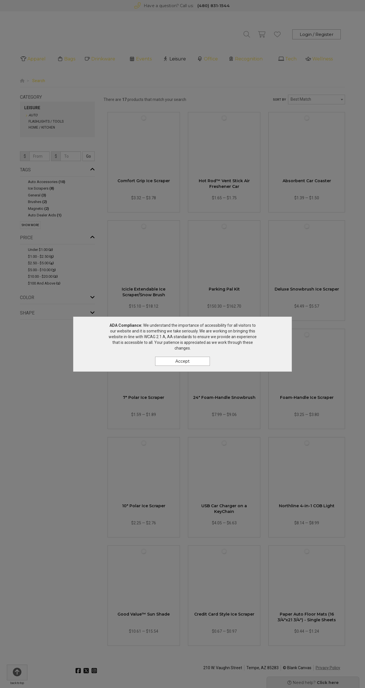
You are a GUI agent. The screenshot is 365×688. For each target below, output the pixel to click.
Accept (182, 361)
